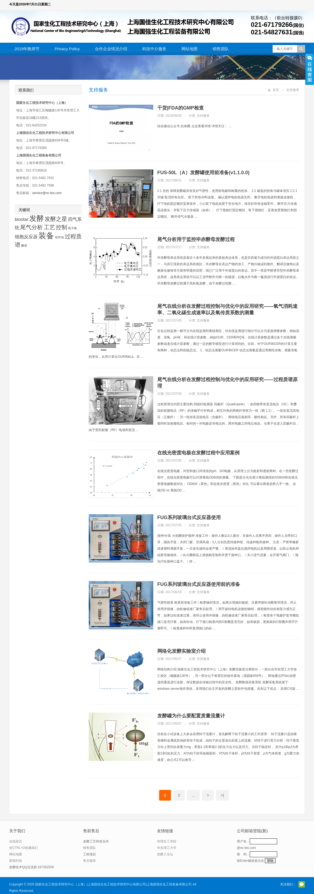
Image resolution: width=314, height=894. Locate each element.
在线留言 (15, 841)
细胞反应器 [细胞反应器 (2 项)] (26, 236)
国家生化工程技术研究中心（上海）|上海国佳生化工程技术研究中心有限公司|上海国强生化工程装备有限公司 (113, 884)
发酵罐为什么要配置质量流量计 (191, 715)
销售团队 (221, 48)
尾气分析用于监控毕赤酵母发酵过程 (196, 239)
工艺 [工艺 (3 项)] (49, 227)
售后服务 (89, 861)
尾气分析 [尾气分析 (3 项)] (31, 227)
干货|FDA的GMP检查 (180, 108)
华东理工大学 (166, 848)
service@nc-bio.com (47, 193)
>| (222, 795)
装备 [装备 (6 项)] (46, 235)
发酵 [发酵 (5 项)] (36, 218)
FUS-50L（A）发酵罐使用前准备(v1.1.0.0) (203, 172)
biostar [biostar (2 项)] (21, 219)
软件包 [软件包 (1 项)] (59, 237)
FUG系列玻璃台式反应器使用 (189, 517)
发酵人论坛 (165, 854)
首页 (276, 90)
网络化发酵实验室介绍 (181, 651)
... (193, 795)
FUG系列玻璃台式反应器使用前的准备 (198, 584)
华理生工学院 (166, 841)
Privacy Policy (67, 48)
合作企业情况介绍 (111, 48)
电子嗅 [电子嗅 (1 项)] (72, 228)
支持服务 (98, 90)
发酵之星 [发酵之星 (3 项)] (56, 219)
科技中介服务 (154, 48)
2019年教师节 (27, 48)
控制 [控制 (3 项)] (61, 227)
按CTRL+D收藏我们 (23, 848)
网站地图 (189, 48)
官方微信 (301, 884)
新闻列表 (15, 861)
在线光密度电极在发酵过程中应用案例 (198, 452)
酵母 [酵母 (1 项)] (24, 245)
